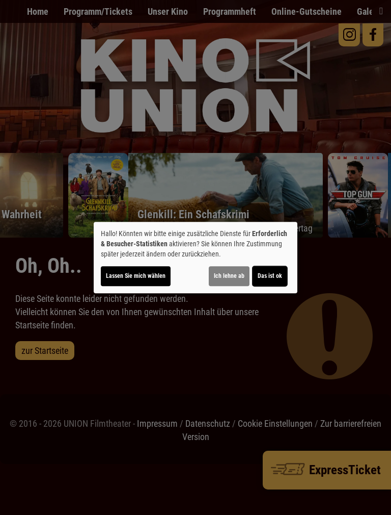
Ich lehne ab (229, 275)
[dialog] (195, 257)
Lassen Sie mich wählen (135, 275)
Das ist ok (270, 275)
